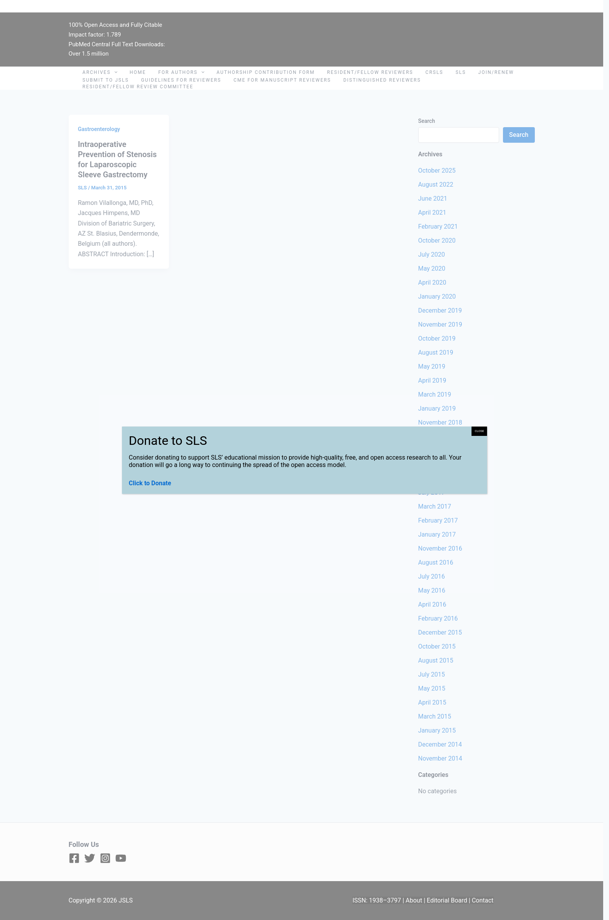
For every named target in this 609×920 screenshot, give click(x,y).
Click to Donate (150, 483)
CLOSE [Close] (479, 431)
